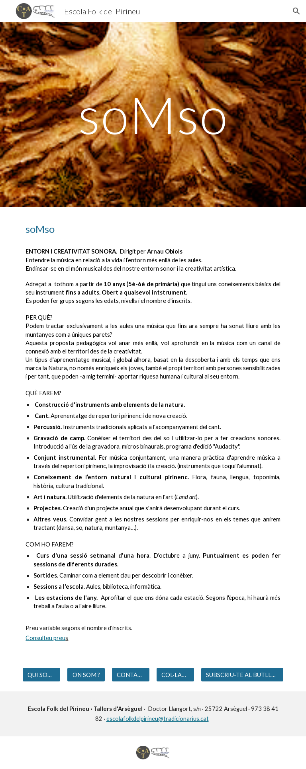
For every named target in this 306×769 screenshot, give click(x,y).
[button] (296, 11)
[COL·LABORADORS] (175, 675)
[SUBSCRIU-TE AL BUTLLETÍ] (242, 675)
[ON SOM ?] (85, 675)
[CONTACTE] (130, 675)
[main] (153, 114)
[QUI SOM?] (41, 675)
